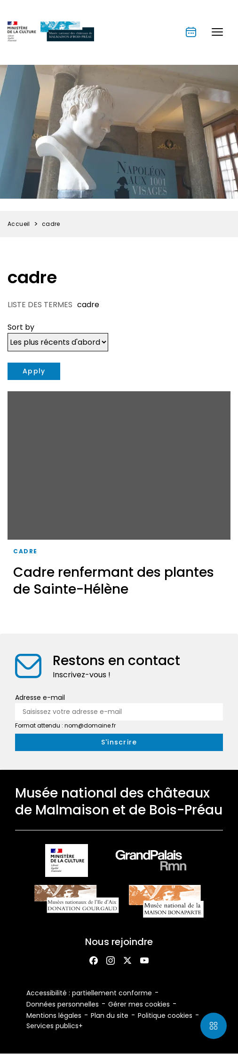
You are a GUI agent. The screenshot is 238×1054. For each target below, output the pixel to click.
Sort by (21, 327)
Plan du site (109, 1015)
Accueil (19, 224)
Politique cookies (165, 1015)
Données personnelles (62, 1004)
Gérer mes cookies (139, 1004)
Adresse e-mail (40, 697)
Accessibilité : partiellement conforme (89, 993)
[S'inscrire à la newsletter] (119, 742)
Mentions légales (53, 1015)
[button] (217, 32)
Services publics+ (54, 1026)
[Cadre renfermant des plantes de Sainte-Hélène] (119, 497)
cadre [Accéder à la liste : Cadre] (25, 551)
